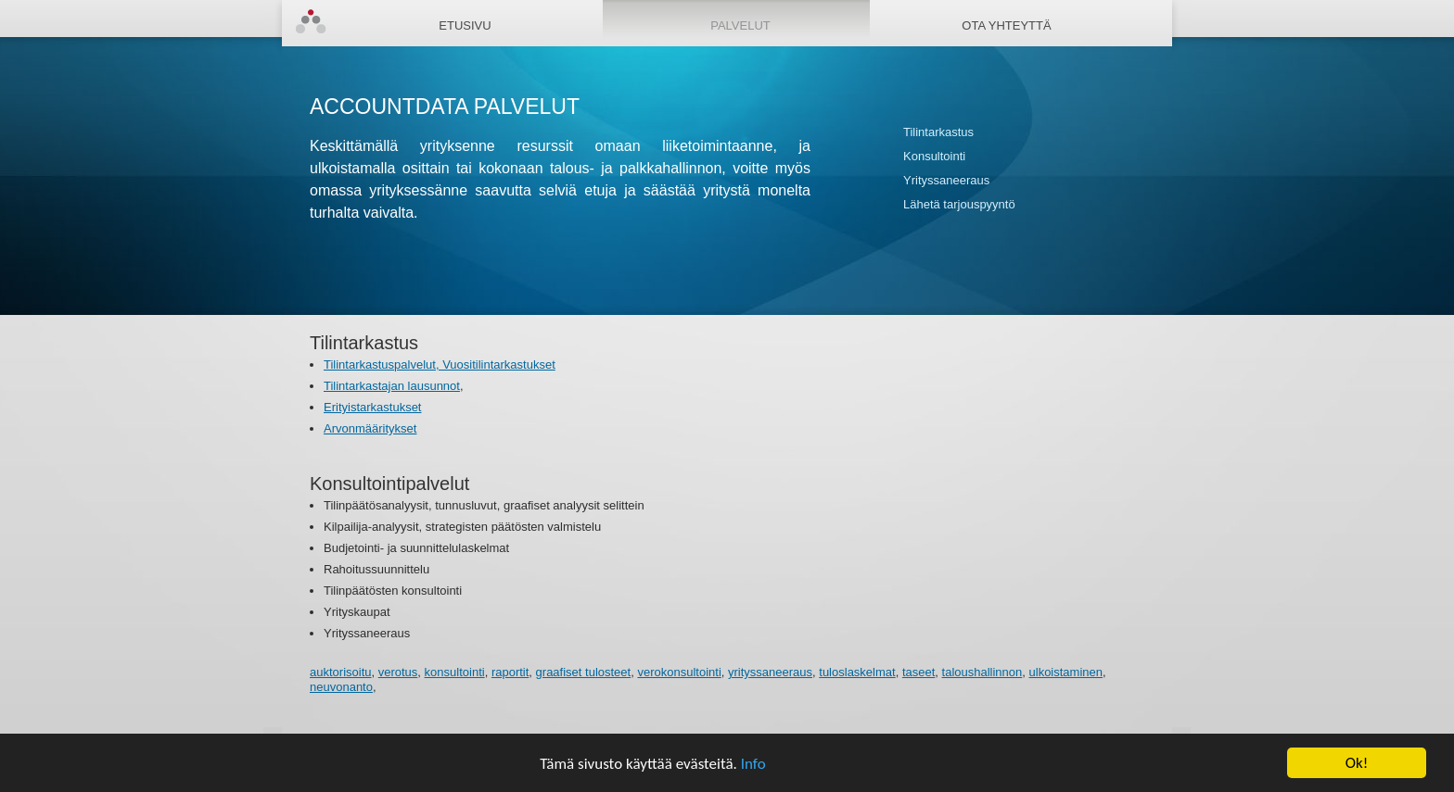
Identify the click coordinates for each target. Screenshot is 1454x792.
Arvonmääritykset (370, 428)
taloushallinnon (982, 672)
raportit (510, 672)
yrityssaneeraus (770, 672)
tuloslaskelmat (857, 672)
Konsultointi (934, 156)
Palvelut (740, 25)
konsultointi (455, 672)
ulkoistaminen (1066, 672)
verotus (398, 672)
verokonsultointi (679, 672)
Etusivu (465, 25)
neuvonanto (341, 687)
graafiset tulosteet (583, 672)
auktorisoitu (340, 672)
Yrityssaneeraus (946, 180)
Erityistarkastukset (372, 407)
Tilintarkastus (938, 132)
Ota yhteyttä (1006, 25)
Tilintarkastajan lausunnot (392, 386)
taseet (918, 672)
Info (753, 763)
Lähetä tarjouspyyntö (959, 204)
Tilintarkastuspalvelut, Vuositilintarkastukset (439, 364)
